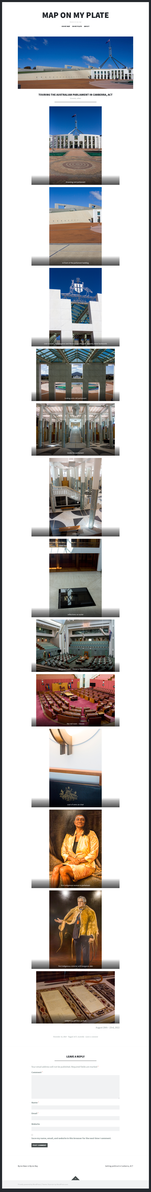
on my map (66, 26)
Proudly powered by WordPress (29, 1186)
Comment (37, 1072)
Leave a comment (92, 1037)
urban (79, 98)
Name (35, 1101)
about (86, 26)
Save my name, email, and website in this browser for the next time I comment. (71, 1138)
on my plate (77, 26)
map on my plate (75, 15)
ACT (75, 1037)
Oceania (73, 98)
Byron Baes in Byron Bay (29, 1167)
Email (35, 1112)
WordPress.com (62, 1186)
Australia (80, 1037)
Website (35, 1124)
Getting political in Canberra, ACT (117, 1167)
